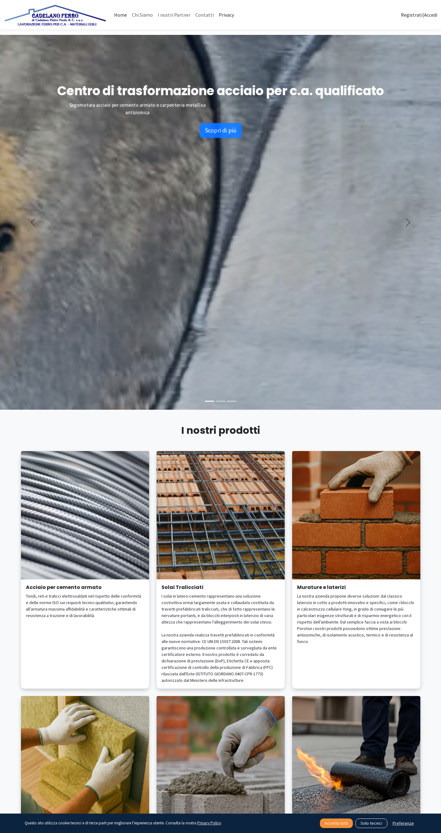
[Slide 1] (209, 401)
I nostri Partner (174, 15)
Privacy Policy (209, 823)
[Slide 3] (231, 401)
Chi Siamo (142, 15)
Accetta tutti (336, 823)
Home (120, 15)
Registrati (412, 15)
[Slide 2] (220, 401)
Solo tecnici (371, 823)
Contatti (204, 15)
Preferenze (403, 823)
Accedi (430, 15)
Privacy (226, 15)
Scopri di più (220, 135)
